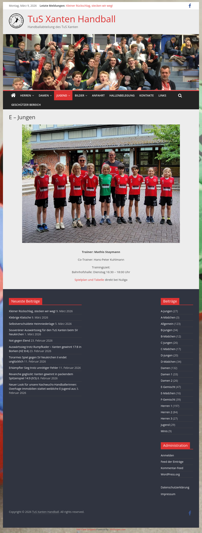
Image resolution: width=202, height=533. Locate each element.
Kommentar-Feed (172, 468)
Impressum (168, 494)
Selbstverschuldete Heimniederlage (31, 324)
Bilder (79, 95)
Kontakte (146, 95)
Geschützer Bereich (26, 105)
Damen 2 (166, 380)
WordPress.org (170, 474)
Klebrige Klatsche (20, 317)
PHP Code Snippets (86, 529)
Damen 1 (166, 374)
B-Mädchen (168, 336)
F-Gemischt (168, 399)
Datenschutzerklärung (175, 487)
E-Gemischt (168, 387)
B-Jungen (166, 330)
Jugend (61, 95)
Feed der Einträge (172, 462)
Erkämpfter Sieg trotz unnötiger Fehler (33, 368)
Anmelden (167, 455)
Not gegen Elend (19, 340)
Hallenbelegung (122, 95)
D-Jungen (167, 355)
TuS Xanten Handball (72, 19)
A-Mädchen (168, 317)
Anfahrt (98, 95)
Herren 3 (166, 418)
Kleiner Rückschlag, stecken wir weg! (89, 5)
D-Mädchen (168, 361)
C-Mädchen (168, 349)
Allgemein (167, 324)
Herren (25, 95)
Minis (164, 431)
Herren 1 (166, 406)
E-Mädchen (168, 393)
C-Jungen (166, 343)
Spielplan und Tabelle (89, 280)
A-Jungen (166, 311)
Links (162, 95)
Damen (44, 95)
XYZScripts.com (117, 529)
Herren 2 (166, 412)
